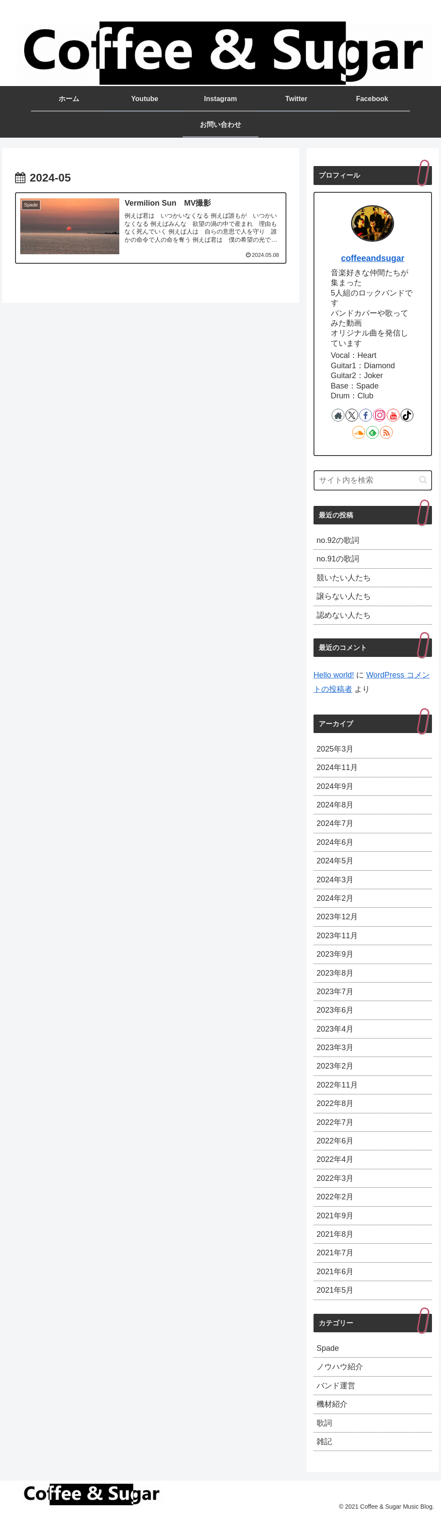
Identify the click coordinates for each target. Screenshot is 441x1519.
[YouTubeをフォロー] (393, 415)
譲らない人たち (344, 596)
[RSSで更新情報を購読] (386, 432)
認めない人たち (344, 615)
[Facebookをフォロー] (365, 415)
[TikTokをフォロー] (407, 415)
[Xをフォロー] (351, 415)
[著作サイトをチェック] (338, 415)
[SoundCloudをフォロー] (358, 432)
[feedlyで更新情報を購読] (372, 432)
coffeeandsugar (372, 258)
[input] (373, 480)
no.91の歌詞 (338, 559)
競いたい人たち (344, 577)
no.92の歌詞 (338, 540)
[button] (423, 480)
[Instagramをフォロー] (379, 415)
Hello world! (334, 675)
